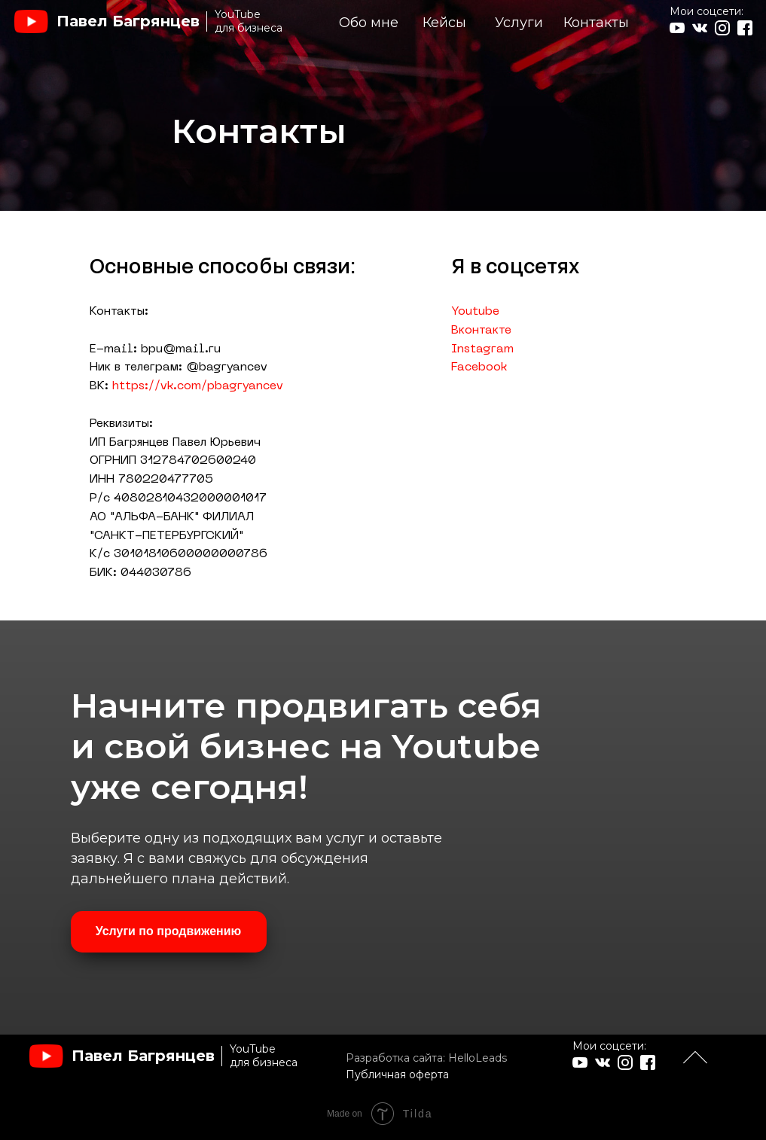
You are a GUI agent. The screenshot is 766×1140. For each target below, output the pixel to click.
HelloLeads (477, 1058)
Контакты (596, 22)
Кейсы (444, 22)
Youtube (475, 312)
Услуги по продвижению (169, 931)
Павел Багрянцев (128, 21)
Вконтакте (481, 331)
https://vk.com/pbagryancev (197, 386)
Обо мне (368, 22)
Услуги (519, 22)
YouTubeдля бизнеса (248, 21)
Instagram (482, 349)
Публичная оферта (397, 1074)
